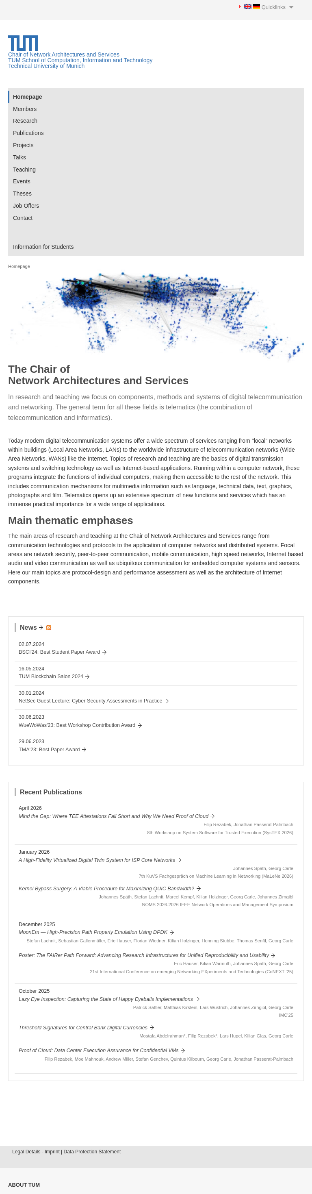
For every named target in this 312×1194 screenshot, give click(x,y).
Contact (22, 218)
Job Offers (26, 205)
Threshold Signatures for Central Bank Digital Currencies (83, 1028)
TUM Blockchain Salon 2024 (51, 676)
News (28, 627)
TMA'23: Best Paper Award (49, 750)
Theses (22, 193)
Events (21, 181)
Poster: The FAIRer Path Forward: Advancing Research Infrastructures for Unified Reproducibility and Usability (144, 955)
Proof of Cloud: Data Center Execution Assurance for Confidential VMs (99, 1050)
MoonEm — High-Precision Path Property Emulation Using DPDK (93, 932)
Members (25, 109)
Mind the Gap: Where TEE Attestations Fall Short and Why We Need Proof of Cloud (113, 816)
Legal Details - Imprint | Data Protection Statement (66, 1152)
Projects (23, 145)
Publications (28, 133)
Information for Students (43, 247)
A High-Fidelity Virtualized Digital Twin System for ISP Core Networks (97, 860)
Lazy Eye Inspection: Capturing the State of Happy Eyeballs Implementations (106, 999)
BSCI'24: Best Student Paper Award (59, 652)
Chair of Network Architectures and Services (63, 54)
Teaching (24, 169)
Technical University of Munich (46, 66)
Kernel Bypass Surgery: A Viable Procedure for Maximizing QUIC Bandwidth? (106, 889)
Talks (19, 157)
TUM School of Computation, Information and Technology (80, 60)
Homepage (27, 97)
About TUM (24, 1185)
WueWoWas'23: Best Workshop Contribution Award (77, 725)
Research (25, 120)
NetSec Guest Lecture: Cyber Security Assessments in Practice (90, 701)
